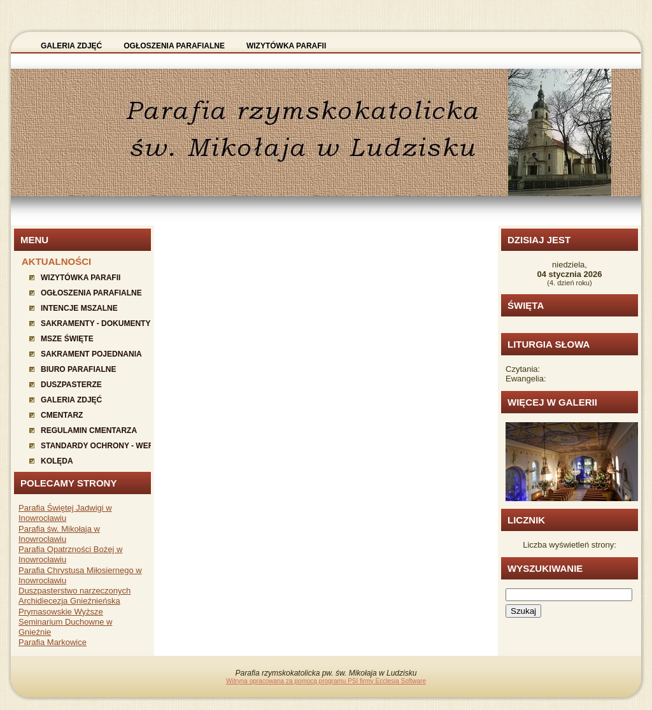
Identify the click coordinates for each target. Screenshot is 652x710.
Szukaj (523, 611)
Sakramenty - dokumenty (95, 323)
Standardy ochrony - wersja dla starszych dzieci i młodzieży (96, 445)
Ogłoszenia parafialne (91, 292)
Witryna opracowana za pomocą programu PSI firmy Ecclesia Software (326, 681)
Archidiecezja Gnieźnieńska (69, 601)
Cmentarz (62, 415)
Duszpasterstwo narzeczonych (74, 590)
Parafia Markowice (52, 642)
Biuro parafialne (78, 369)
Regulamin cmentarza (89, 430)
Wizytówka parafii (80, 277)
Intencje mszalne (79, 308)
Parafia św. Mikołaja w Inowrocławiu (59, 534)
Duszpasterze (71, 384)
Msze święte (67, 338)
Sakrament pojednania (91, 354)
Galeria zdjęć (71, 399)
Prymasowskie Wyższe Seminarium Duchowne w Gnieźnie (65, 622)
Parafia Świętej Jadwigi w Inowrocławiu (65, 513)
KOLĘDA (57, 461)
